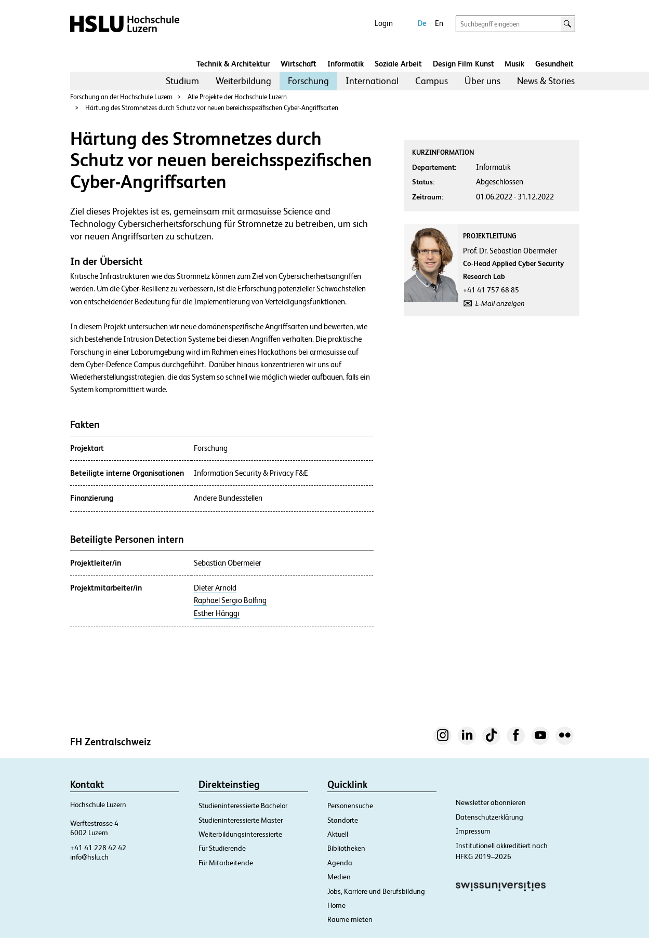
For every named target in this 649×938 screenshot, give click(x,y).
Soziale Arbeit (398, 63)
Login (384, 23)
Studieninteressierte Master (240, 820)
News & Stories (546, 80)
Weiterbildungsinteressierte (240, 834)
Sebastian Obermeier (227, 563)
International (372, 80)
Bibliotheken (346, 848)
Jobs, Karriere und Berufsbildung (376, 891)
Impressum (473, 831)
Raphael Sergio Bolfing (230, 600)
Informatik (345, 63)
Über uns (482, 80)
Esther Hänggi (217, 613)
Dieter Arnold (215, 588)
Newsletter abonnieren (491, 802)
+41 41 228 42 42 (98, 847)
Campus (431, 80)
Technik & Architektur (233, 63)
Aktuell (337, 834)
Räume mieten (350, 919)
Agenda (339, 863)
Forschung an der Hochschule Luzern (121, 97)
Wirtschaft (298, 63)
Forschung (308, 80)
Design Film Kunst (463, 63)
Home (336, 905)
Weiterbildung (243, 80)
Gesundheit (554, 63)
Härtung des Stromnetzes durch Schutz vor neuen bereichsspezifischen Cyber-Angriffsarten (211, 108)
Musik (514, 63)
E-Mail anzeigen (500, 303)
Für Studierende (222, 848)
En (439, 23)
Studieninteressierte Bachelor (242, 805)
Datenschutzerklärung (489, 817)
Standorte (342, 820)
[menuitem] (182, 81)
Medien (339, 877)
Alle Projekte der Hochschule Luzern (237, 97)
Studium (182, 80)
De (422, 23)
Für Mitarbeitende (225, 863)
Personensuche (350, 805)
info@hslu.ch (89, 857)
